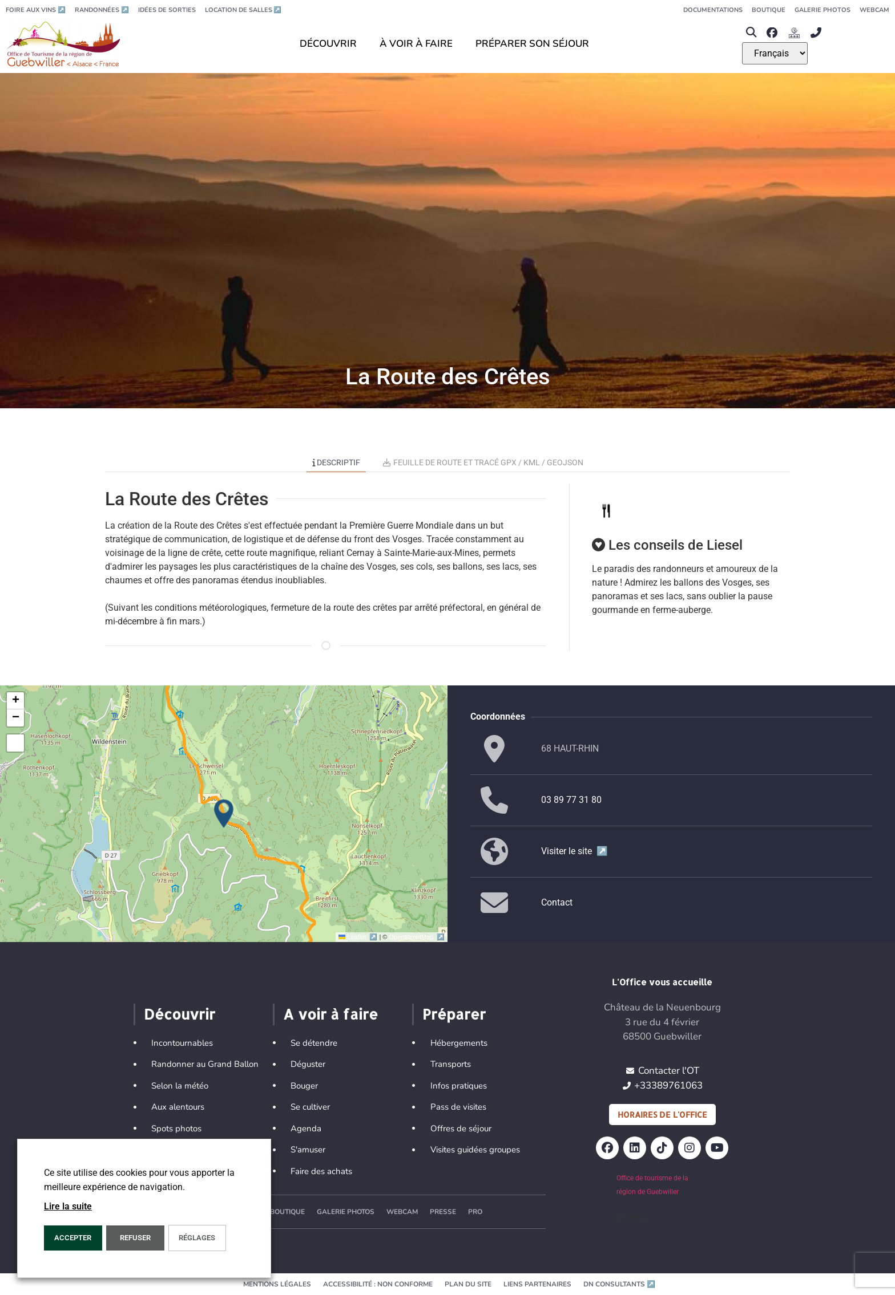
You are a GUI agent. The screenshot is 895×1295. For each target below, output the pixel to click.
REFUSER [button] (135, 1237)
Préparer (454, 1014)
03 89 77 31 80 (571, 799)
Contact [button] (557, 902)
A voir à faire (330, 1014)
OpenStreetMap (417, 936)
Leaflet (358, 936)
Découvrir (179, 1014)
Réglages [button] (197, 1237)
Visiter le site (574, 851)
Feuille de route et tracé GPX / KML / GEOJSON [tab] (483, 462)
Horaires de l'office (662, 1114)
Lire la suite (68, 1206)
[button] (751, 32)
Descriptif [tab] (336, 462)
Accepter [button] (72, 1237)
